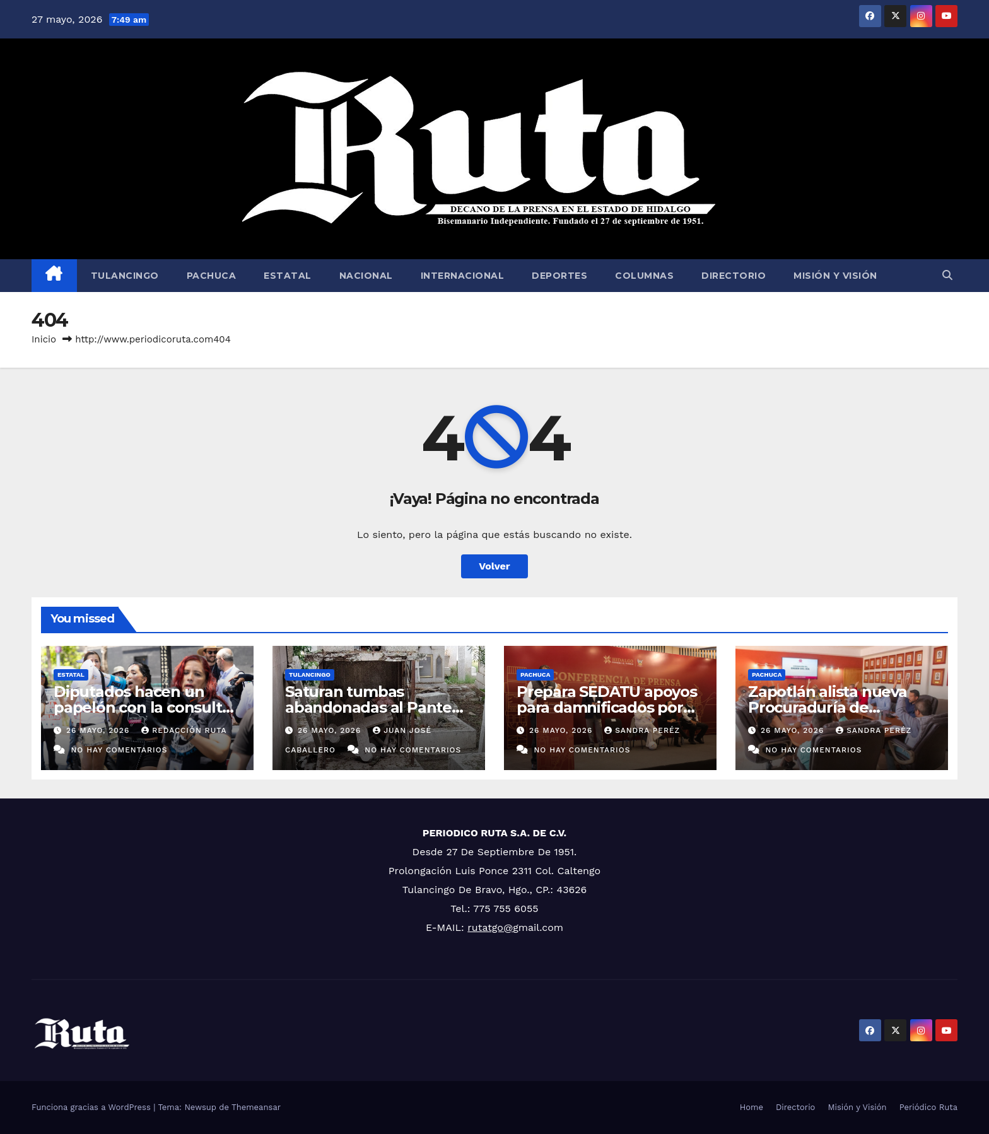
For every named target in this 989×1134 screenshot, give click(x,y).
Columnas (644, 275)
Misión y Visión (835, 275)
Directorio (733, 275)
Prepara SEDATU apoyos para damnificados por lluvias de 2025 (607, 707)
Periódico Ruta (928, 1107)
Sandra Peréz (642, 730)
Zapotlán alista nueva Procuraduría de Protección (827, 707)
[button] (947, 275)
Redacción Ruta (183, 730)
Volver (494, 566)
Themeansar (256, 1107)
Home (751, 1107)
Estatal (288, 275)
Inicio (44, 339)
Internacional (463, 275)
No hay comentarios (119, 749)
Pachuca (212, 275)
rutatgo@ (490, 927)
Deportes (559, 275)
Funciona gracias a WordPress (92, 1107)
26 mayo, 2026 (99, 730)
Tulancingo (125, 275)
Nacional (366, 275)
